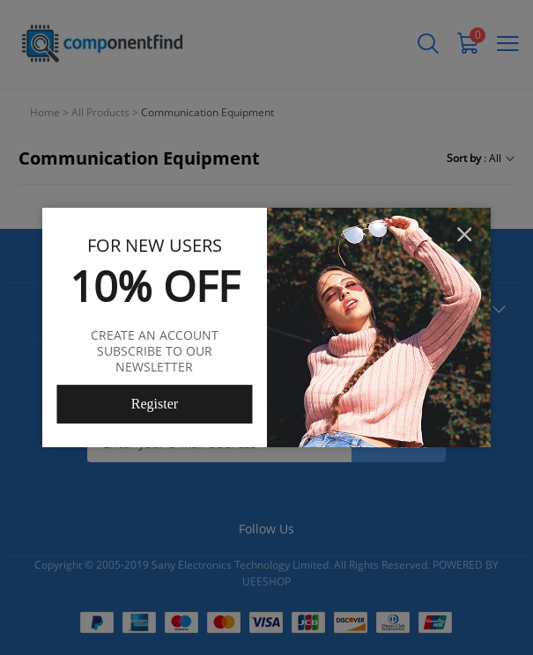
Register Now (154, 409)
